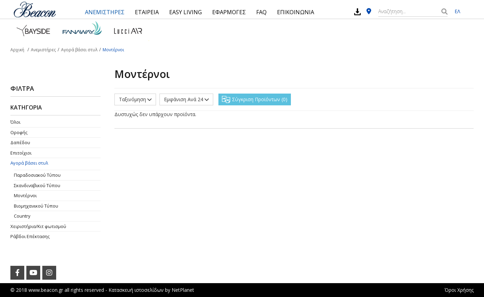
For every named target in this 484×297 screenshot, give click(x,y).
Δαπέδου (20, 142)
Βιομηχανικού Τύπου (36, 206)
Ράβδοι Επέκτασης (30, 236)
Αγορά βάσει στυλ (29, 163)
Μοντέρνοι (25, 195)
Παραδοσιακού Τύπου (37, 175)
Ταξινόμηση (135, 99)
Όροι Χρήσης (459, 290)
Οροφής (18, 132)
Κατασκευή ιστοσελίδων (136, 290)
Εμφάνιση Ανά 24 (186, 99)
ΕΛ (457, 11)
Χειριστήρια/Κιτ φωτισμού (38, 226)
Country (22, 216)
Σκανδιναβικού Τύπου (37, 185)
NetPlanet (183, 290)
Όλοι (15, 122)
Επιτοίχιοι (21, 153)
